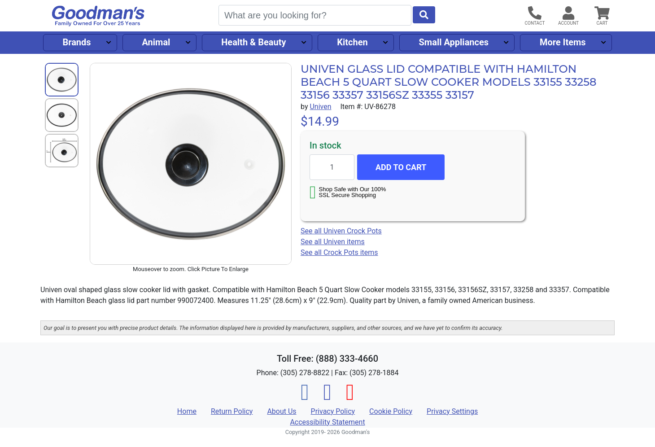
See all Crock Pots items (339, 252)
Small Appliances (454, 42)
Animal (156, 42)
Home (186, 411)
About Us (281, 411)
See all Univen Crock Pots (341, 231)
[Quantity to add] (332, 167)
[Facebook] (305, 397)
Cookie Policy (390, 411)
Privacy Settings (452, 411)
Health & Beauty (253, 42)
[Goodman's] (98, 15)
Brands (76, 42)
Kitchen (352, 42)
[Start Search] (424, 14)
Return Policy (232, 411)
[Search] (314, 15)
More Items (563, 42)
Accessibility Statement (327, 422)
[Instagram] (327, 397)
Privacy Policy (333, 411)
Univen (320, 106)
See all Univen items (333, 241)
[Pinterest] (350, 397)
